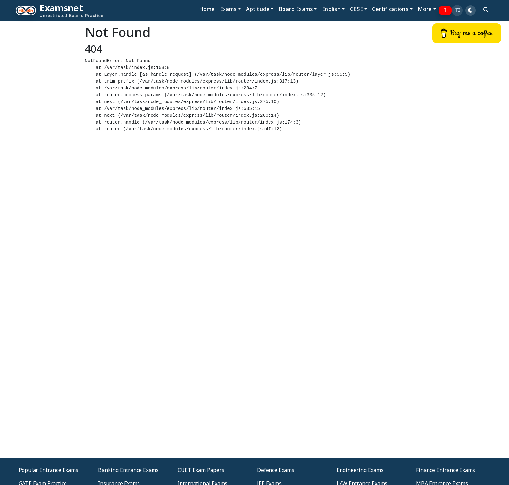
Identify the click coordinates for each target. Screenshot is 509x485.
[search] (485, 10)
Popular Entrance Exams (48, 470)
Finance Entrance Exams (445, 470)
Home (207, 9)
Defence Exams (275, 470)
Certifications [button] (390, 9)
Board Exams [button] (296, 9)
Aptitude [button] (257, 9)
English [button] (331, 9)
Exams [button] (228, 9)
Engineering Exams (360, 470)
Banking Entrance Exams (128, 470)
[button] (457, 10)
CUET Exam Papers (201, 470)
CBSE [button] (356, 9)
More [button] (425, 9)
